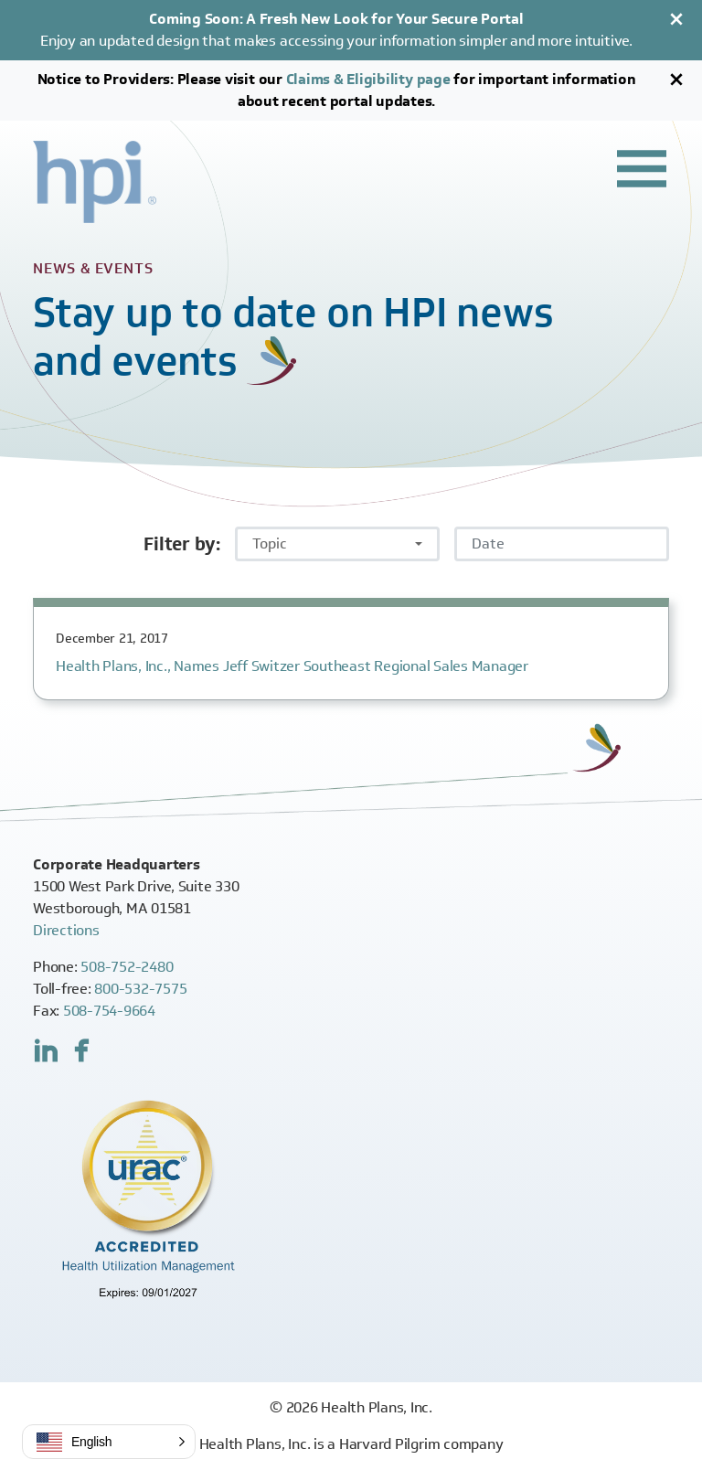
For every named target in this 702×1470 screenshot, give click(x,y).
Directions (66, 930)
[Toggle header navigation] (641, 168)
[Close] (676, 19)
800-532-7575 (140, 988)
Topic (269, 543)
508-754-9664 (109, 1010)
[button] (109, 1441)
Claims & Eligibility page (368, 79)
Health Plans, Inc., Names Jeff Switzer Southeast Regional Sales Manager (292, 665)
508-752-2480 (126, 966)
